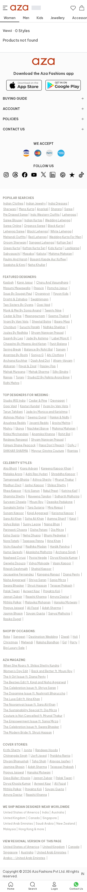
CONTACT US (43, 129)
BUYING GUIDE (43, 98)
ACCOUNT (43, 109)
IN (82, 874)
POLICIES (43, 119)
